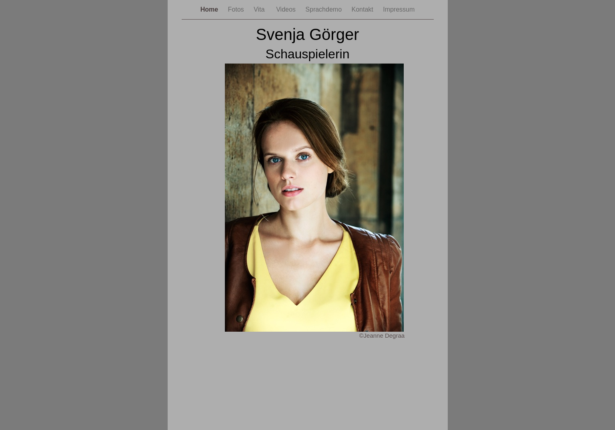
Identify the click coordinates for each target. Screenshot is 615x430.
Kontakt (363, 9)
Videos (286, 9)
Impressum (399, 9)
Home (210, 9)
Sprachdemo (324, 9)
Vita (261, 9)
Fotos (237, 9)
